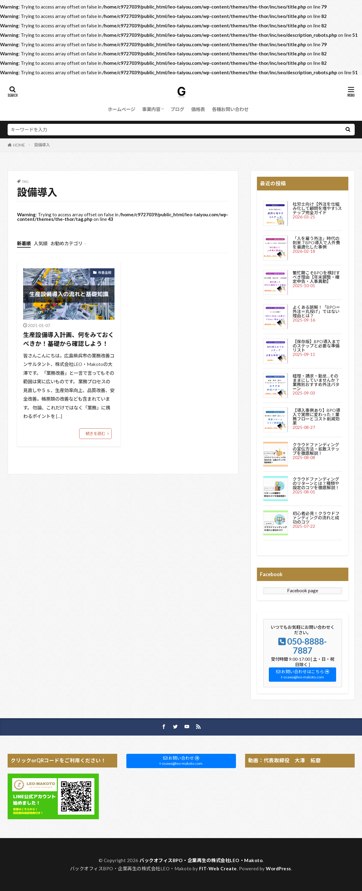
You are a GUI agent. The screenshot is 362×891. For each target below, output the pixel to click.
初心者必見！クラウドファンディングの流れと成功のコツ (316, 517)
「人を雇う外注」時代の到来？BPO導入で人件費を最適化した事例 (316, 242)
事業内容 (151, 109)
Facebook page (302, 590)
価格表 (198, 109)
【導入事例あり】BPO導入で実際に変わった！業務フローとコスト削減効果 (316, 417)
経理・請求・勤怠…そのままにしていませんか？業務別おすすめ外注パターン (316, 382)
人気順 (40, 243)
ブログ (177, 109)
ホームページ (121, 109)
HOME (19, 145)
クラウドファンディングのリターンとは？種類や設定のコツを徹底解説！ (316, 483)
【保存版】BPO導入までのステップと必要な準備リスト (316, 346)
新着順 (24, 243)
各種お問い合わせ (230, 109)
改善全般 (104, 272)
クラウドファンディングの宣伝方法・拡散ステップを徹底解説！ (316, 449)
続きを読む (95, 433)
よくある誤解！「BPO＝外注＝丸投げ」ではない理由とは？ (316, 311)
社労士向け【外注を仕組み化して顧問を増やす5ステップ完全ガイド (317, 208)
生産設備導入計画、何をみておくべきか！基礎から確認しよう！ (68, 339)
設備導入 (42, 144)
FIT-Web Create (218, 868)
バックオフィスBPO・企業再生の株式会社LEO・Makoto (200, 860)
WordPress (278, 868)
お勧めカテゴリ (67, 243)
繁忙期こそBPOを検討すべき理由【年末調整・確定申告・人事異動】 (316, 277)
